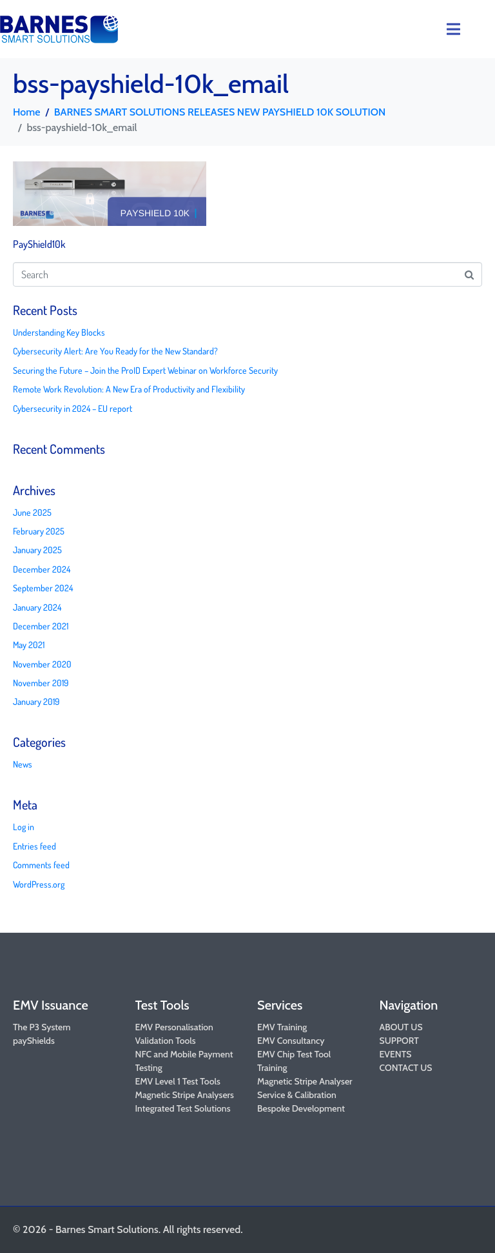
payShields (34, 1040)
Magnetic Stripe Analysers (184, 1095)
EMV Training (282, 1027)
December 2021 (40, 625)
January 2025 (37, 549)
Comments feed (41, 864)
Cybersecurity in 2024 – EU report (72, 408)
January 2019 (36, 701)
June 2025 (32, 512)
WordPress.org (38, 884)
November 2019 (40, 682)
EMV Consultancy (291, 1040)
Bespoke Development (301, 1108)
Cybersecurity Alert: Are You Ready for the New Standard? (115, 350)
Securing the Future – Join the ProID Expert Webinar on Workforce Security (145, 370)
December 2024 (41, 569)
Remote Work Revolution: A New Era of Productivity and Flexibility (129, 388)
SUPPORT (399, 1040)
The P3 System (41, 1027)
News (22, 764)
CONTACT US (406, 1068)
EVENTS (396, 1054)
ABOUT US (401, 1027)
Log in (23, 826)
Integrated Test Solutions (183, 1108)
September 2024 (43, 587)
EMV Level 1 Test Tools (177, 1081)
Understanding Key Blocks (59, 332)
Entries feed (34, 845)
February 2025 (38, 530)
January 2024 (37, 607)
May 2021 (28, 644)
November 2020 (42, 663)
